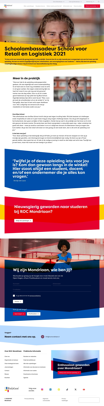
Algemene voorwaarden (46, 399)
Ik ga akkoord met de (28, 296)
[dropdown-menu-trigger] (92, 6)
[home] (8, 6)
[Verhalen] (13, 41)
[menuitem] (58, 1)
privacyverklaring (35, 296)
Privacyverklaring (29, 398)
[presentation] (89, 400)
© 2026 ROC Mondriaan (8, 399)
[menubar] (73, 1)
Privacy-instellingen (65, 399)
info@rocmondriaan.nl (50, 336)
